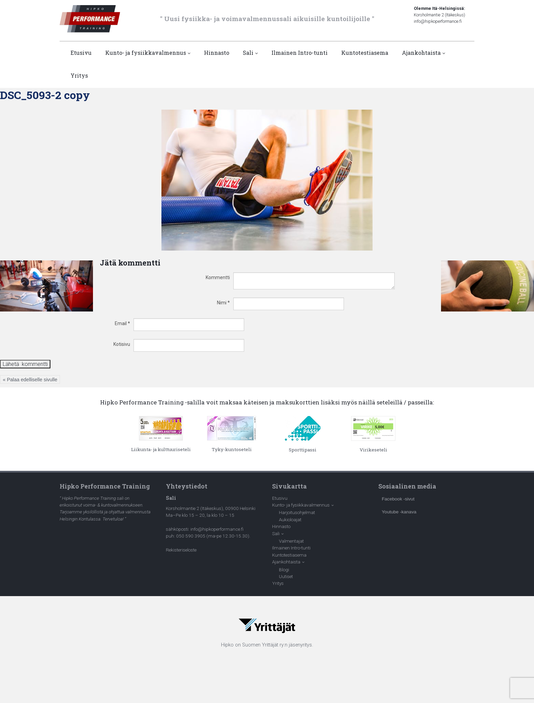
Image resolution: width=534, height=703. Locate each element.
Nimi (223, 302)
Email (122, 323)
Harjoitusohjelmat (297, 512)
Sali (248, 52)
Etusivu (81, 52)
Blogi (284, 569)
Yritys (79, 75)
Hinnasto (216, 52)
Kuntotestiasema (364, 52)
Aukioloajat (290, 519)
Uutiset (286, 576)
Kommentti (218, 277)
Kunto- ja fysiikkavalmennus (145, 52)
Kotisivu (121, 344)
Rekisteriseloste (181, 550)
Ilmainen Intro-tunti (299, 52)
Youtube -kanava (399, 511)
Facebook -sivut (398, 498)
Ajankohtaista (421, 52)
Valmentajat (291, 541)
